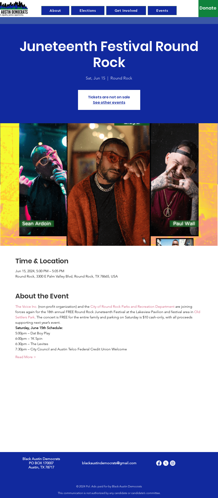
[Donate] (208, 8)
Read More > (25, 357)
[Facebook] (159, 463)
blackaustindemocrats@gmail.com (109, 463)
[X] (165, 463)
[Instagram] (172, 463)
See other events (109, 102)
